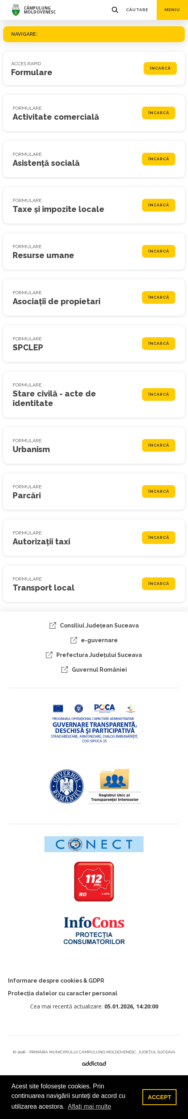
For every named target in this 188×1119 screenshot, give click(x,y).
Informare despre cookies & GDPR (56, 980)
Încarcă (160, 68)
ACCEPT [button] (159, 1097)
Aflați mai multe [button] (89, 1106)
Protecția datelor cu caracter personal (62, 993)
